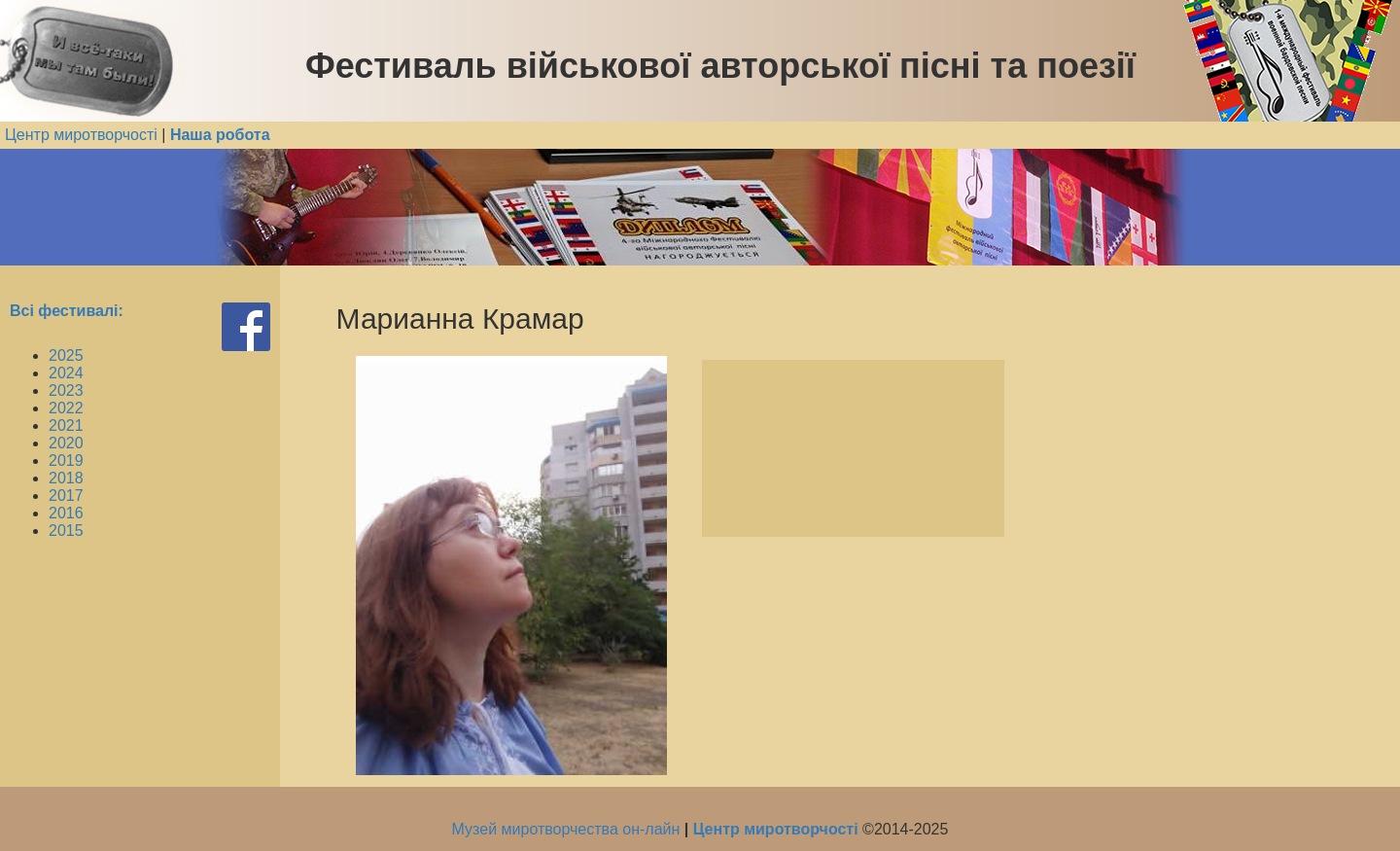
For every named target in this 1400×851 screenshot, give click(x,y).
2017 (66, 495)
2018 (66, 478)
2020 (66, 443)
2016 (66, 513)
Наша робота (220, 134)
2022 (66, 408)
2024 (66, 373)
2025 (66, 355)
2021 (66, 425)
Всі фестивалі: (66, 310)
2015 (66, 530)
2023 (66, 390)
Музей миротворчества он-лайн (568, 829)
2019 (66, 460)
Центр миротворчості (81, 134)
